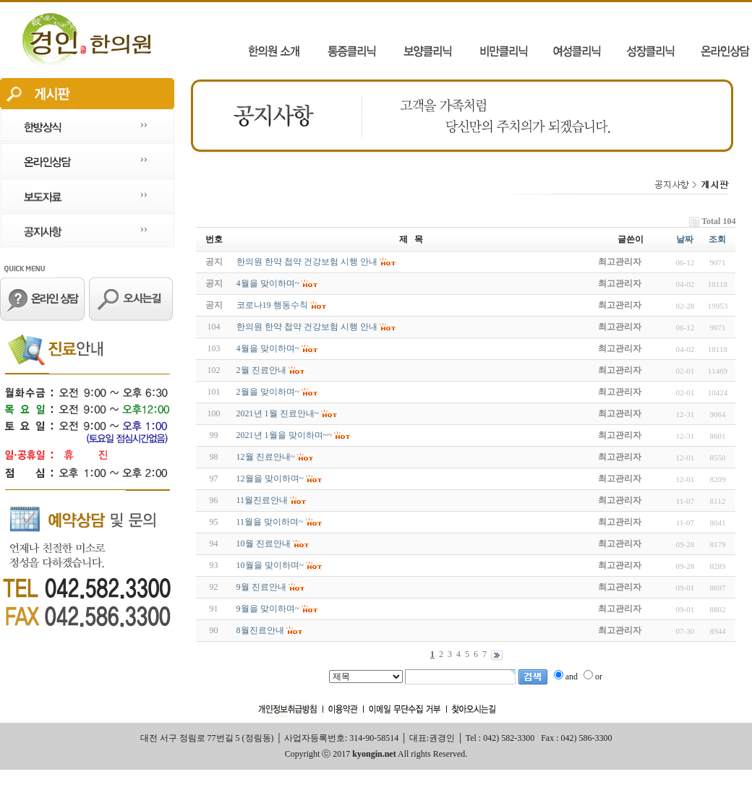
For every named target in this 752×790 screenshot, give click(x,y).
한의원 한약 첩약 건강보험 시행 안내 (306, 327)
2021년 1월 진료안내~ (278, 413)
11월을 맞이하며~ (270, 522)
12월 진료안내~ (266, 457)
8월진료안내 (260, 630)
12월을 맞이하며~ (270, 478)
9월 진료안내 (261, 587)
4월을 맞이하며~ (268, 348)
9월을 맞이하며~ (268, 609)
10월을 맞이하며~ (270, 565)
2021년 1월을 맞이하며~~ (284, 435)
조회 (717, 239)
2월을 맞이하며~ (268, 392)
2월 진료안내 (261, 370)
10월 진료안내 (263, 543)
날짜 (684, 239)
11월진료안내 (262, 500)
